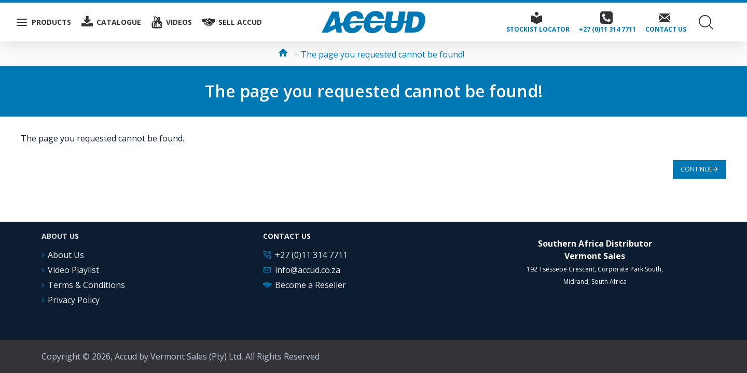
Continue (696, 169)
